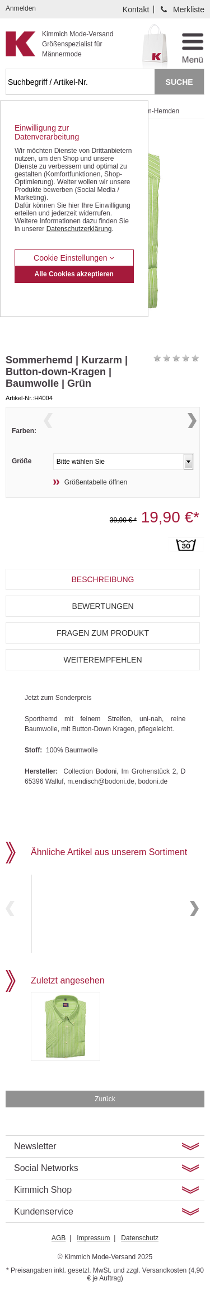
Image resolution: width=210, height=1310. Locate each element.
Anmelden (21, 8)
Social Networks (46, 1184)
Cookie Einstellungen (74, 257)
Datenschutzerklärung (79, 229)
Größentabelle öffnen (96, 503)
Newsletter (35, 1163)
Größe (21, 482)
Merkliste (188, 9)
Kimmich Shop (43, 1206)
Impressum (93, 1255)
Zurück (105, 1116)
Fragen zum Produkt (103, 653)
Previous (48, 433)
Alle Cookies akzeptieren (74, 274)
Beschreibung (102, 600)
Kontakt (136, 9)
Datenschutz (139, 1255)
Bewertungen (102, 626)
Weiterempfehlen (102, 680)
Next (192, 433)
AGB (59, 1255)
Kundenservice (43, 1228)
